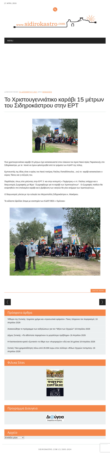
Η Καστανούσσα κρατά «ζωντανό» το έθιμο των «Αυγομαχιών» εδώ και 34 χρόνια (43, 342)
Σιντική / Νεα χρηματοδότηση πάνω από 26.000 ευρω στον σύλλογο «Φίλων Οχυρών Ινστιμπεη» (50, 348)
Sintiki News (98, 291)
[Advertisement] (55, 65)
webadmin (47, 92)
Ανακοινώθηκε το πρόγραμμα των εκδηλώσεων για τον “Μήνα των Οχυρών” (41, 329)
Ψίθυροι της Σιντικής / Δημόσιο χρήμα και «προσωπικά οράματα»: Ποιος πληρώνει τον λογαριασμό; (51, 319)
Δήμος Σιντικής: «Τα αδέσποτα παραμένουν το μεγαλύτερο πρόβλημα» (39, 335)
